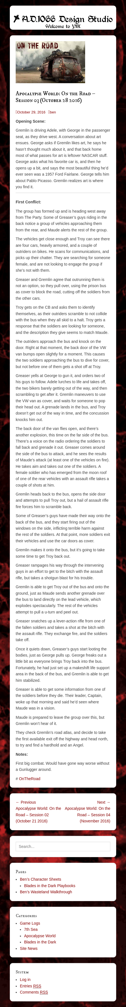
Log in (25, 979)
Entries (30, 986)
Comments (34, 992)
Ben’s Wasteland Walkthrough (46, 892)
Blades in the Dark (40, 942)
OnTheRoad (29, 778)
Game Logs (30, 923)
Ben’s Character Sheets (40, 879)
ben (53, 112)
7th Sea (31, 929)
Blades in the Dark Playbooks (49, 885)
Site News (29, 948)
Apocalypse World (40, 936)
